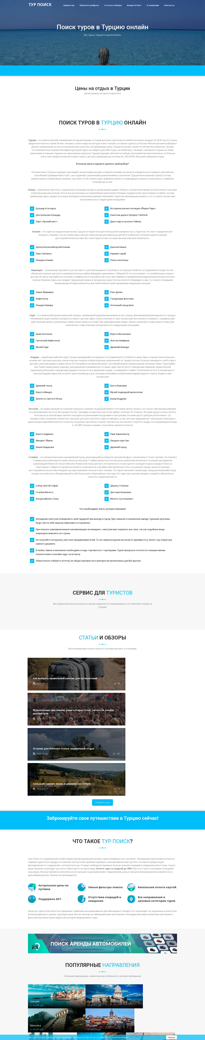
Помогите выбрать (89, 5)
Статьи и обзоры (113, 5)
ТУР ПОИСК (40, 4)
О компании (153, 5)
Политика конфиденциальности (42, 1020)
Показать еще (102, 733)
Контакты (169, 5)
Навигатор (68, 5)
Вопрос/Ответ (134, 5)
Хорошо (171, 1037)
